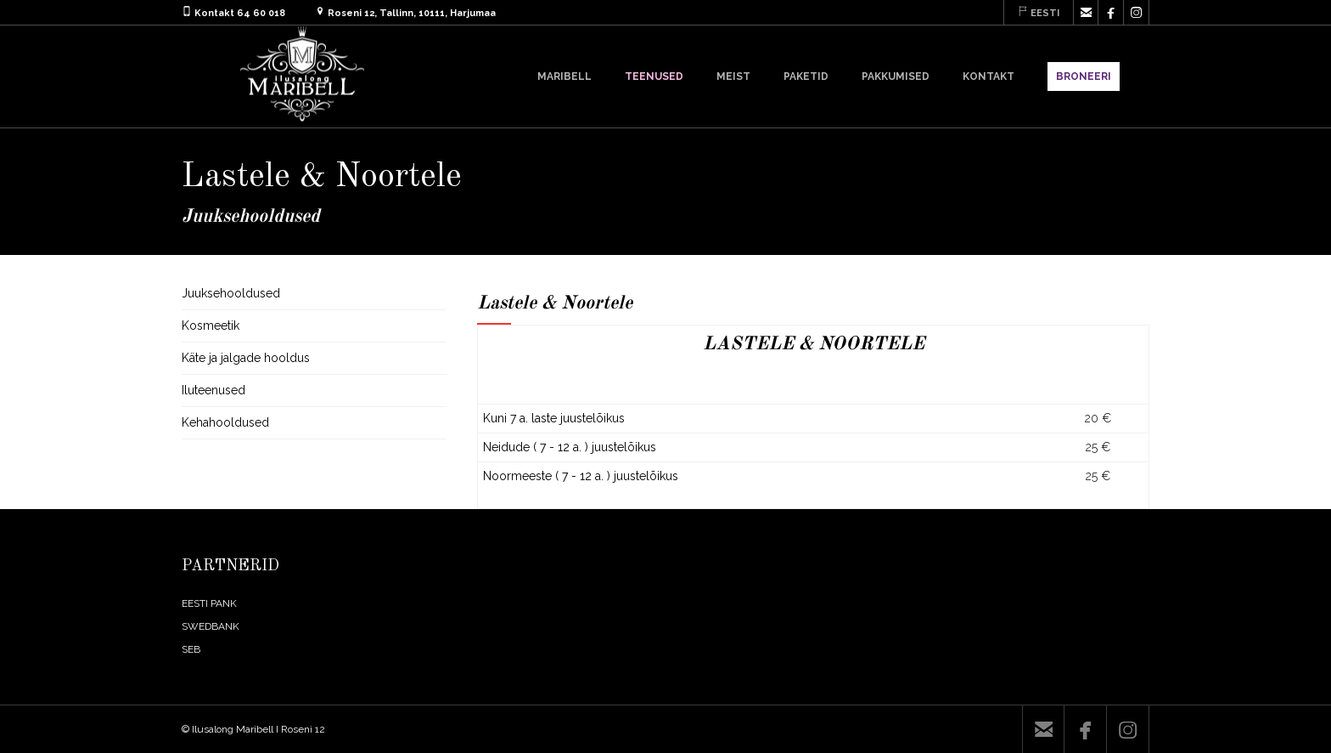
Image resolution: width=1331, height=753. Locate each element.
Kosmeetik (210, 325)
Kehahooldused (225, 422)
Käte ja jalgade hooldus (246, 358)
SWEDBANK (210, 626)
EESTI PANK (209, 603)
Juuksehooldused (231, 293)
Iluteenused (213, 390)
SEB (191, 649)
